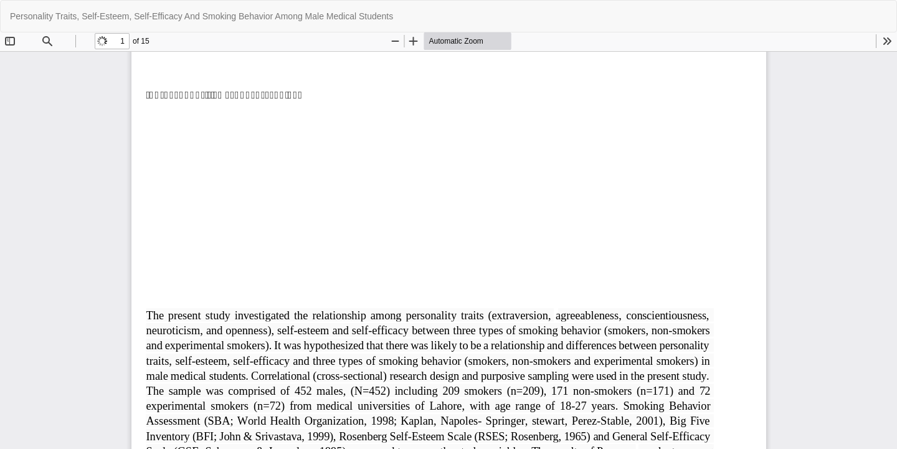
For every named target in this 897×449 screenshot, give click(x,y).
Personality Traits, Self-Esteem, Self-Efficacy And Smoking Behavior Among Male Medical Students (201, 16)
